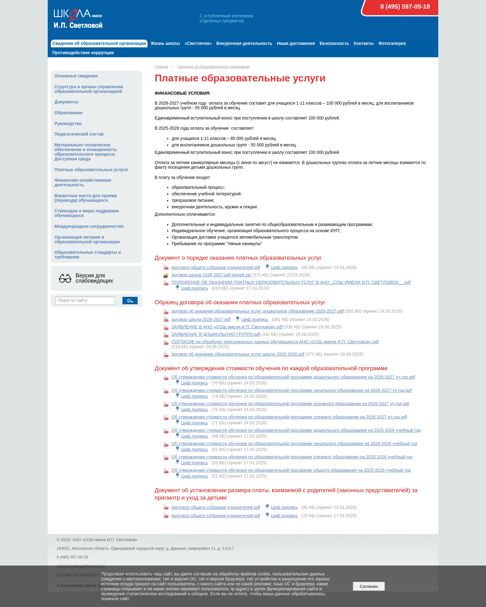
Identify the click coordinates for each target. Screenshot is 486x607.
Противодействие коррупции (83, 52)
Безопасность (334, 43)
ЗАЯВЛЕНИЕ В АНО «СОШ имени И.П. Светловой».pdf (227, 326)
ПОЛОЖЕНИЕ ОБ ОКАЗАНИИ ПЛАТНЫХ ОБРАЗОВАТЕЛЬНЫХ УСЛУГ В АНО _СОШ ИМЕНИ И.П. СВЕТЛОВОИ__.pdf (291, 282)
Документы (66, 102)
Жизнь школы (165, 43)
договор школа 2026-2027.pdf (200, 319)
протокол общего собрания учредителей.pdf (215, 267)
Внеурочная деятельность (244, 43)
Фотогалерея (392, 43)
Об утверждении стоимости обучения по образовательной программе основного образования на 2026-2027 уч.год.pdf (290, 403)
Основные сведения (76, 76)
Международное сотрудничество (89, 226)
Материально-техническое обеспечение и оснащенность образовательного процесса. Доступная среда (86, 152)
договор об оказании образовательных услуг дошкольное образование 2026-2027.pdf (257, 311)
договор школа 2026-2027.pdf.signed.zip (211, 274)
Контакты (364, 43)
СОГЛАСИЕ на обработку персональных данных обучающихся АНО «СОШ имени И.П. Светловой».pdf (275, 341)
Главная (161, 66)
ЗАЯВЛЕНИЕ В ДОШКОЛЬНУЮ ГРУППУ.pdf (215, 334)
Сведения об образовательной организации (99, 43)
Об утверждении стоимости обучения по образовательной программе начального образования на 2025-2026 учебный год (294, 443)
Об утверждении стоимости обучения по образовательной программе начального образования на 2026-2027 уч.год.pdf (291, 390)
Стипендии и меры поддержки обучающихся (87, 213)
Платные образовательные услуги (91, 169)
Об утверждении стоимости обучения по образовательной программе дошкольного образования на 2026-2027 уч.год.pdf (293, 377)
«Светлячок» (198, 43)
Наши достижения (296, 43)
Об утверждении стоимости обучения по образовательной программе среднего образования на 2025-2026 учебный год (292, 456)
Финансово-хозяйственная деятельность (83, 182)
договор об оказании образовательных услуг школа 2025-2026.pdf (237, 354)
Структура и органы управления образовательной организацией (89, 89)
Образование (68, 113)
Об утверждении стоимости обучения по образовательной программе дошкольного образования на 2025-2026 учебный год (296, 430)
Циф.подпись (284, 267)
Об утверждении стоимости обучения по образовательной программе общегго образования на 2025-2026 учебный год (291, 470)
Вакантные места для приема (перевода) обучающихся (86, 198)
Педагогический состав (79, 134)
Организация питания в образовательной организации (87, 239)
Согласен (368, 586)
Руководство (68, 123)
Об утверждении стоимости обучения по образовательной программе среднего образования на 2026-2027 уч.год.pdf (289, 416)
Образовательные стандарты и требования (88, 254)
